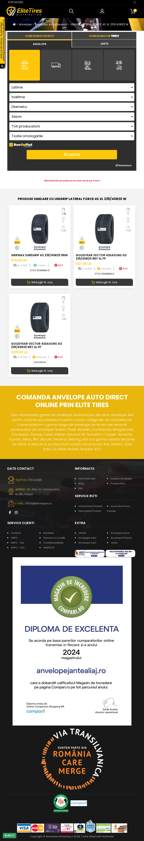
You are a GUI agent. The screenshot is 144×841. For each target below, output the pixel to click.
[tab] (39, 43)
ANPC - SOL (18, 547)
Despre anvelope (121, 478)
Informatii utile (86, 478)
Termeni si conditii (54, 538)
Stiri (80, 488)
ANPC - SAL (17, 542)
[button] (72, 11)
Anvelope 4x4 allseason (51, 24)
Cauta (72, 154)
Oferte (82, 533)
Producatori (118, 483)
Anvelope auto (87, 538)
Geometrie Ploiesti (89, 511)
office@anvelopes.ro (38, 503)
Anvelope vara (87, 542)
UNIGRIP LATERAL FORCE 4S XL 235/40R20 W (99, 24)
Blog (81, 483)
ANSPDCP (49, 547)
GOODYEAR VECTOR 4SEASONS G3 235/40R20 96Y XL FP (101, 257)
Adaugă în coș (40, 282)
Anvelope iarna (120, 533)
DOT (58, 265)
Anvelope (25, 24)
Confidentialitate (53, 542)
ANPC (14, 538)
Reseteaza (124, 165)
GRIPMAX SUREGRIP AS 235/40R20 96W (39, 255)
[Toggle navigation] (135, 2)
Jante (114, 542)
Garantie (48, 533)
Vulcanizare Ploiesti (90, 506)
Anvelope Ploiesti (121, 538)
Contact (16, 533)
